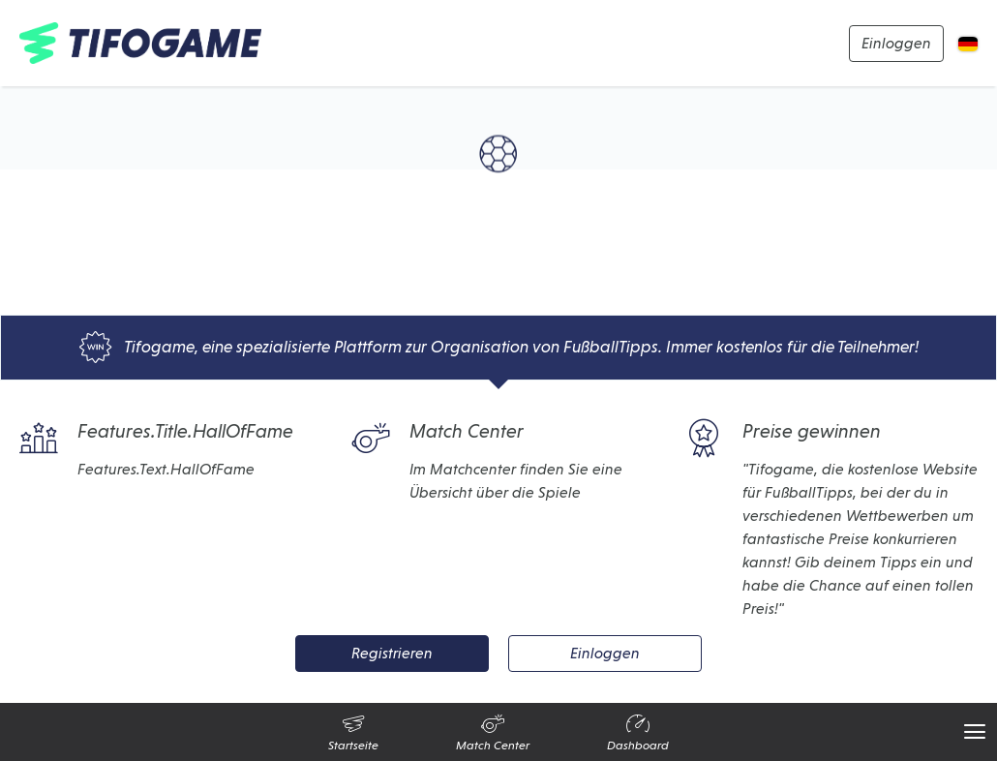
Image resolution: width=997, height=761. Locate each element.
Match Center (437, 438)
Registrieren (392, 653)
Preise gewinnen (782, 438)
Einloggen (896, 43)
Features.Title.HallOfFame (156, 438)
